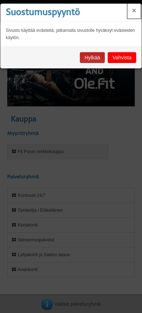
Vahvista (122, 57)
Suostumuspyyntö (43, 12)
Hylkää (92, 57)
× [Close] (134, 10)
